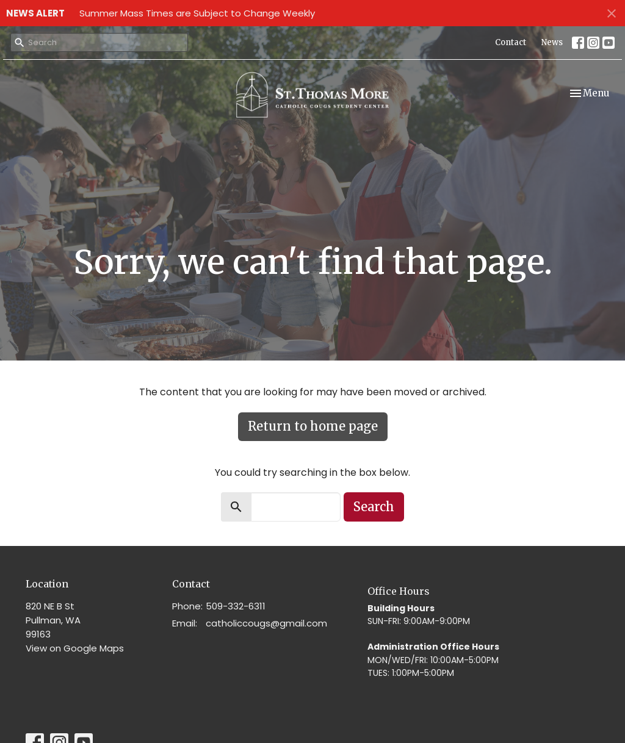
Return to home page (313, 426)
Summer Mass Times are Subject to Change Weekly (197, 13)
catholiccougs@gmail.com (266, 623)
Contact (510, 42)
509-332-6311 (236, 606)
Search (373, 506)
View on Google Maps (75, 648)
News (552, 42)
